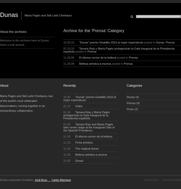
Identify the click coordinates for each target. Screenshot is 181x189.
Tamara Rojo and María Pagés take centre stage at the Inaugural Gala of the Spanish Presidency (88, 127)
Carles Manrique (61, 180)
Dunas (9, 14)
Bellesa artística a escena (95, 63)
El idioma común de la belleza (97, 57)
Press (130, 109)
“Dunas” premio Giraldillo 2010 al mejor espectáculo (111, 42)
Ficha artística (78, 142)
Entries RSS (151, 180)
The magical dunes (81, 148)
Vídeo (73, 106)
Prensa (170, 42)
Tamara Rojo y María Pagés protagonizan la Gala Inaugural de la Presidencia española (86, 115)
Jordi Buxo (43, 180)
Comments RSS (171, 180)
